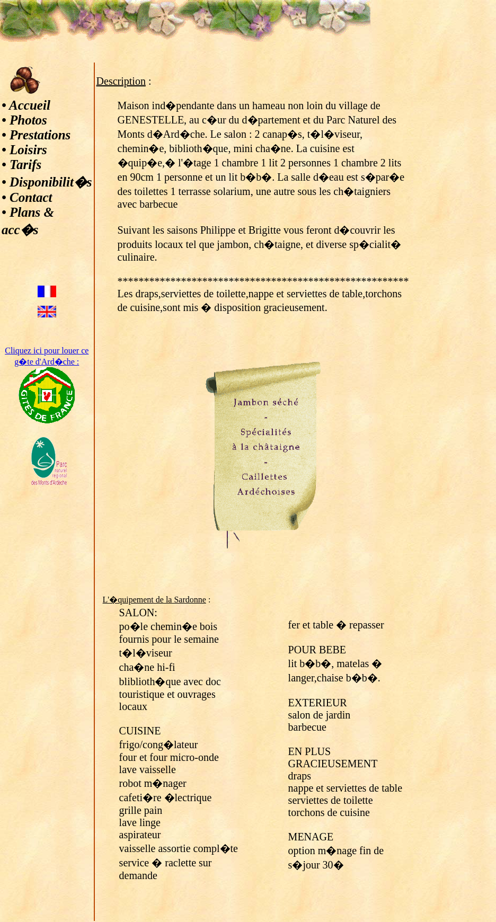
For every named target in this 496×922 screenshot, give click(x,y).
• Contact (27, 197)
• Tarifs (21, 164)
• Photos (24, 120)
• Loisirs (24, 150)
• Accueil (26, 105)
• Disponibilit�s (47, 182)
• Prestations (36, 135)
